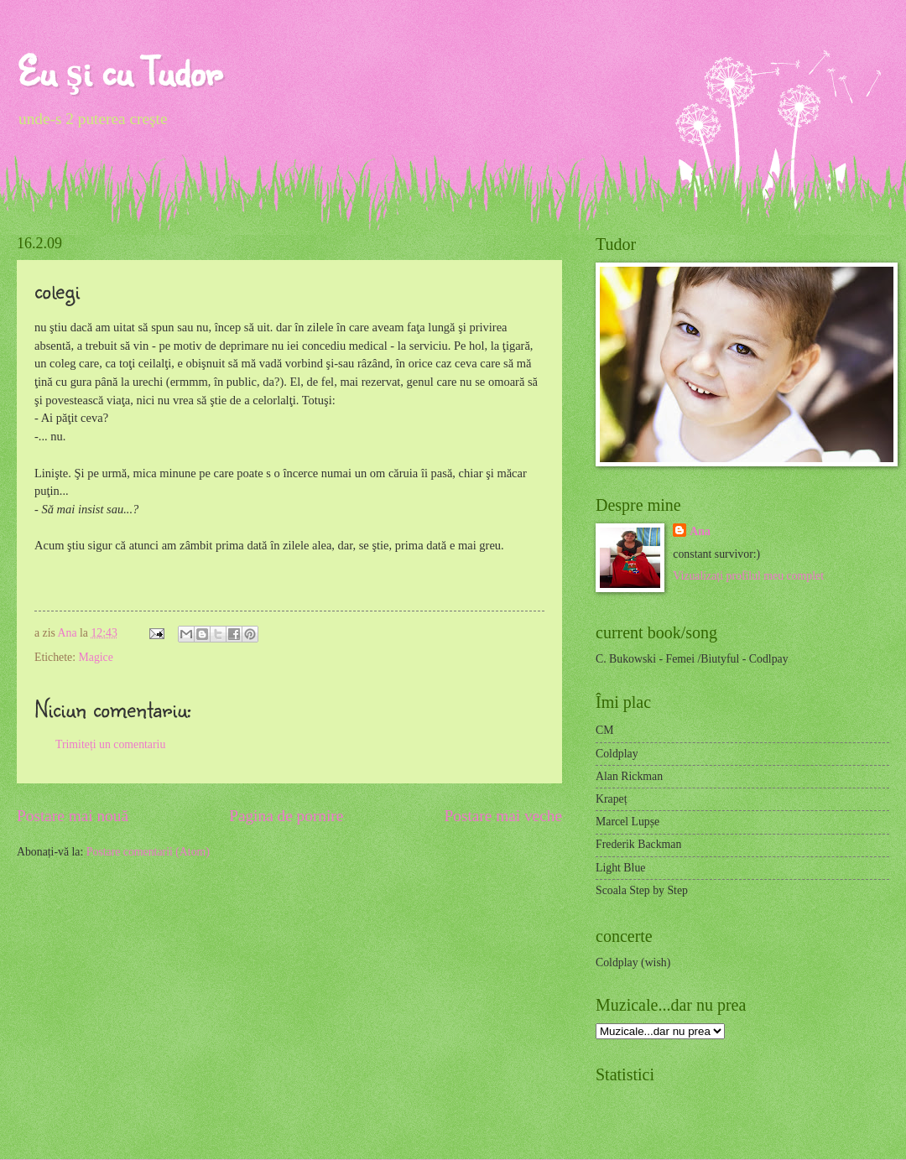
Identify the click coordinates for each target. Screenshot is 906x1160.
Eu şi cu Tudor (119, 71)
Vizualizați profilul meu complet (748, 576)
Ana (69, 633)
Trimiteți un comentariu (110, 744)
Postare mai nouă (72, 815)
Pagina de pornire (286, 815)
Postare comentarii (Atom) (148, 851)
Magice (95, 657)
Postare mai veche (504, 815)
